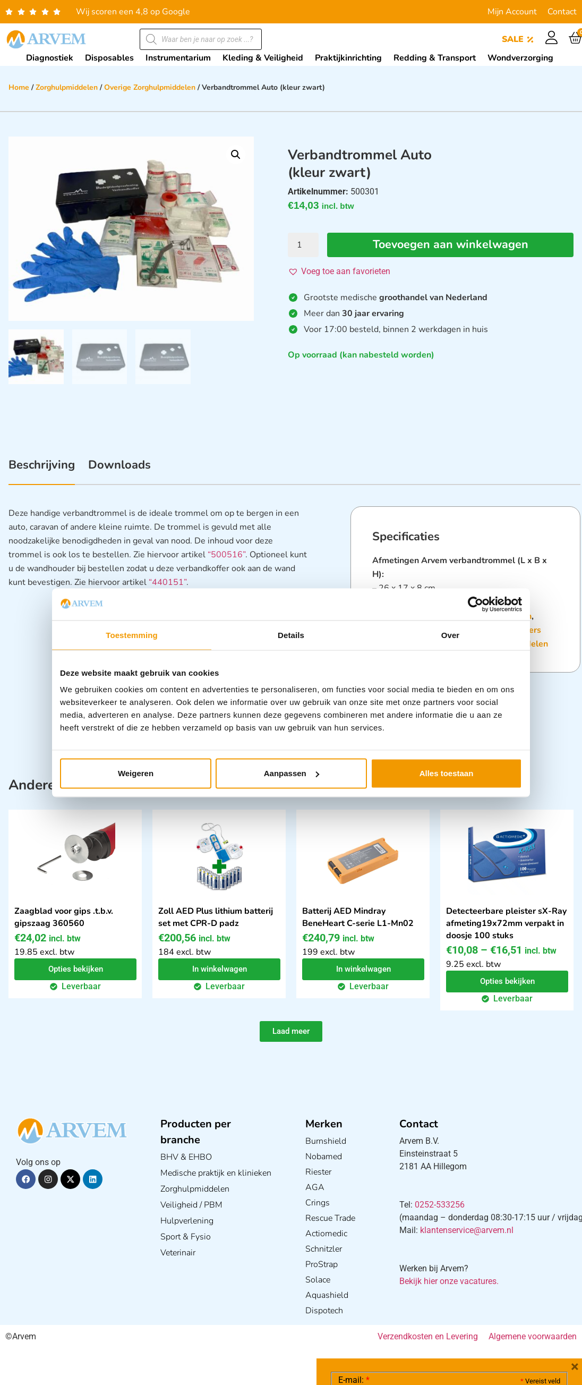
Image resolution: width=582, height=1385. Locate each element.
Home (18, 87)
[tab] (41, 471)
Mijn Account (512, 12)
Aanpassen (291, 773)
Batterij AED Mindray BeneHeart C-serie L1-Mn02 (358, 918)
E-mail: (354, 1221)
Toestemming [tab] (132, 634)
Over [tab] (450, 634)
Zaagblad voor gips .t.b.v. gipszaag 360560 (63, 918)
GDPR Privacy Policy (468, 1317)
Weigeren (135, 773)
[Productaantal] (303, 245)
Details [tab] (291, 634)
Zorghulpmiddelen (67, 87)
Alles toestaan (447, 773)
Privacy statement (523, 1294)
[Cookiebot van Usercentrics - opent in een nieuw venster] (475, 604)
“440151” (167, 583)
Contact (562, 12)
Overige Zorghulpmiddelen (149, 87)
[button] (235, 154)
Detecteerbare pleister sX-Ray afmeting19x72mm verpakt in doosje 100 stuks (506, 924)
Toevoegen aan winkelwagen (450, 245)
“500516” (226, 555)
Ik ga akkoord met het (422, 1317)
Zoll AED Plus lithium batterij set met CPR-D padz (215, 918)
